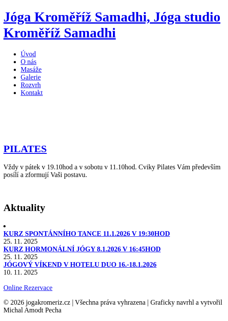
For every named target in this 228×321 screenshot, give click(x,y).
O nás (28, 61)
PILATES (25, 148)
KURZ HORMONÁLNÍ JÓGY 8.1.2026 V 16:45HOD (82, 249)
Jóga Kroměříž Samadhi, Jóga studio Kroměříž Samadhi (111, 24)
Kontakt (32, 92)
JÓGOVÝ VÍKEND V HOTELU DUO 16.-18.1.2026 (79, 264)
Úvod (28, 54)
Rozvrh (31, 85)
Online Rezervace (27, 287)
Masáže (31, 69)
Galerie (31, 77)
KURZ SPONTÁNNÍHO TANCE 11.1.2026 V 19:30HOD (86, 233)
